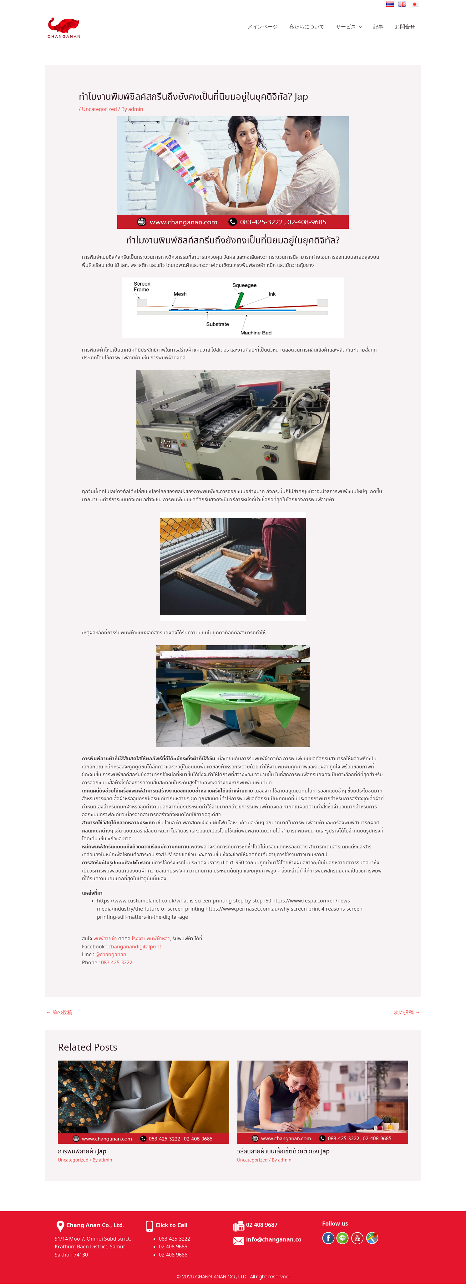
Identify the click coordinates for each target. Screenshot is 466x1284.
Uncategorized (99, 109)
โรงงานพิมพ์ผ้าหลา (151, 938)
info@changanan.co (273, 1240)
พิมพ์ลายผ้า (105, 938)
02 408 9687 (261, 1225)
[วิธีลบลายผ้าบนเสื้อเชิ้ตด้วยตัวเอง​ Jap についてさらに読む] (322, 1101)
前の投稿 (59, 1012)
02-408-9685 (173, 1247)
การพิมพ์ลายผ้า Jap (82, 1152)
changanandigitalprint (135, 947)
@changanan (110, 954)
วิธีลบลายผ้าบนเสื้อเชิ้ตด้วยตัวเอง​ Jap (283, 1152)
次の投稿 (407, 1012)
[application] (362, 27)
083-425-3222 (116, 963)
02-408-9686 (173, 1255)
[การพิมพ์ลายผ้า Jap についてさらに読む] (143, 1101)
